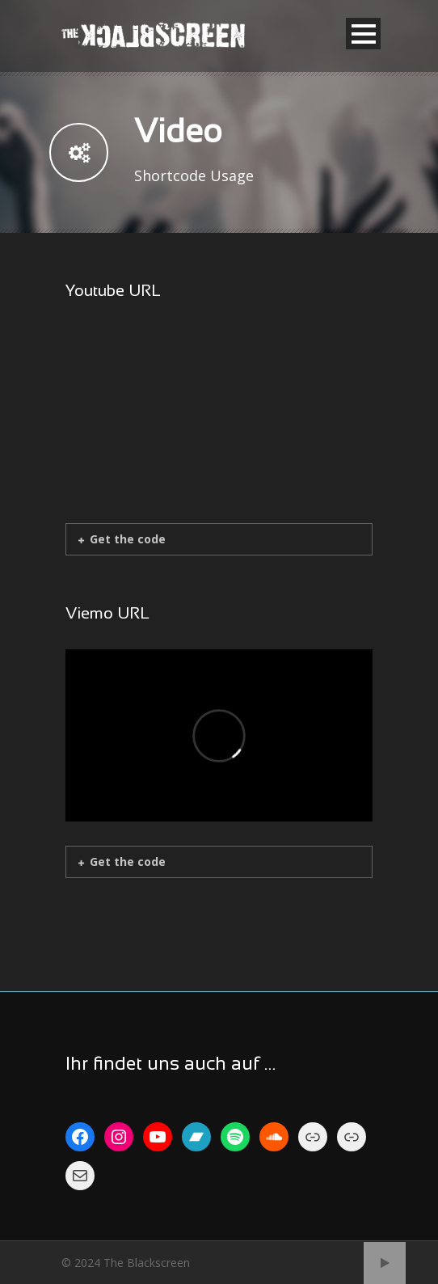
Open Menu (363, 33)
